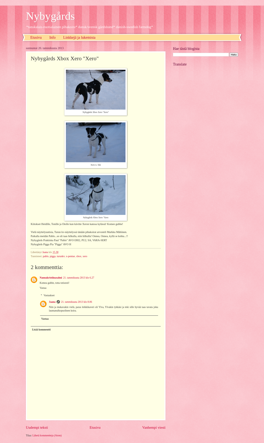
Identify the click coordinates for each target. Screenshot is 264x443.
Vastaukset (49, 295)
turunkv (61, 256)
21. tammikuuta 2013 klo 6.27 (78, 277)
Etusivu (36, 37)
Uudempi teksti (37, 427)
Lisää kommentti (41, 329)
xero (85, 256)
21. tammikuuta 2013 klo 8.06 (76, 301)
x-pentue (70, 256)
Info (52, 37)
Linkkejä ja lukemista (79, 37)
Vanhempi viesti (154, 427)
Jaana (52, 301)
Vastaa (43, 288)
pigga (53, 256)
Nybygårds (50, 16)
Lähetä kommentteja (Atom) (47, 435)
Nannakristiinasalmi (51, 277)
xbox (78, 256)
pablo (46, 256)
